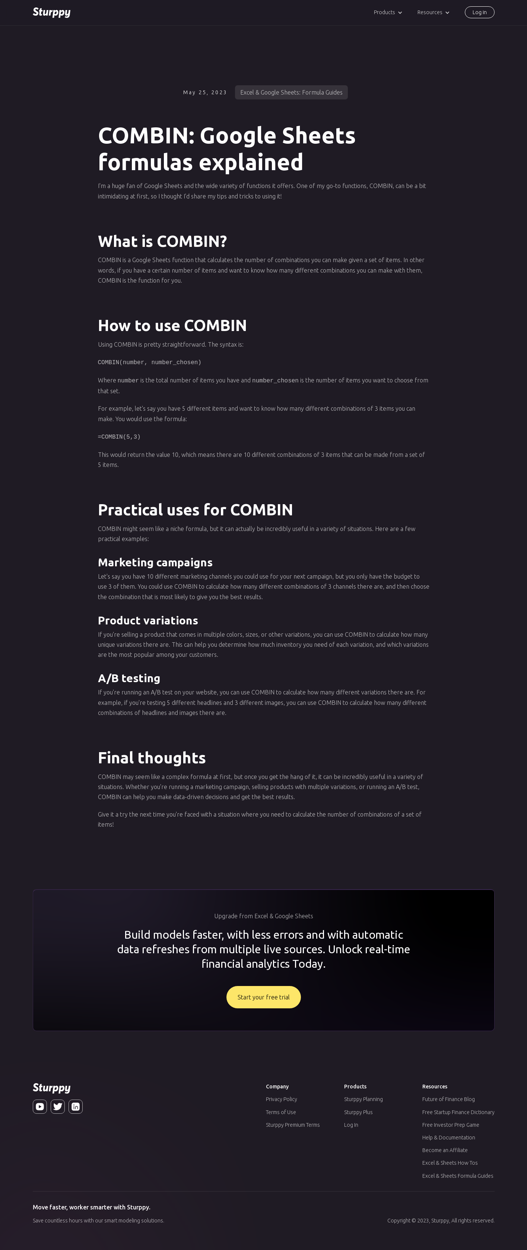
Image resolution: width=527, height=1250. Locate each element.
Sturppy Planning (363, 1097)
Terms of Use (281, 1110)
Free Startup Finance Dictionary (458, 1110)
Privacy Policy (281, 1097)
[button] (388, 12)
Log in (480, 12)
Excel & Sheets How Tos (450, 1161)
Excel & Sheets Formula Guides (457, 1174)
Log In (351, 1123)
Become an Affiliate (445, 1148)
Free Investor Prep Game (450, 1123)
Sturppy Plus (358, 1110)
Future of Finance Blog (448, 1097)
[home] (51, 12)
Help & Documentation (448, 1135)
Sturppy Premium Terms (293, 1123)
